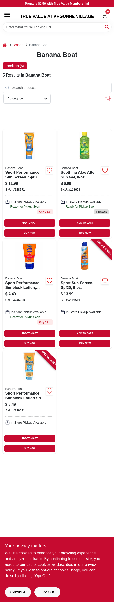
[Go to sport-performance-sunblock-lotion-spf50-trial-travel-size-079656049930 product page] (29, 294)
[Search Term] (57, 27)
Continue (17, 592)
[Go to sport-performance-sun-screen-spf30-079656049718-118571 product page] (29, 183)
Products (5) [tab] (15, 66)
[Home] (5, 44)
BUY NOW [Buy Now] (29, 233)
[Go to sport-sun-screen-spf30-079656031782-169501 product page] (85, 294)
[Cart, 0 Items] (104, 15)
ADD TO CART (30, 223)
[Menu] (7, 15)
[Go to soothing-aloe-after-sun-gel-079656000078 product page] (85, 183)
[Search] (107, 27)
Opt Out (47, 592)
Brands (18, 45)
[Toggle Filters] (108, 98)
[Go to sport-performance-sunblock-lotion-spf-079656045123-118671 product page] (29, 402)
